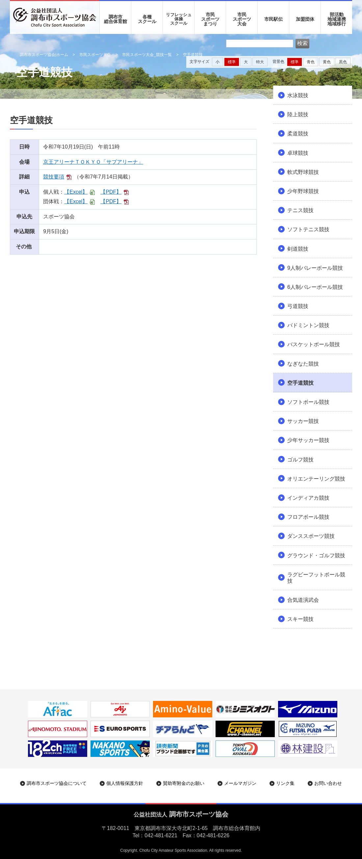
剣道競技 (297, 249)
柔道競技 (297, 133)
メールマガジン (240, 783)
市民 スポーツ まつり (210, 19)
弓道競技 (297, 306)
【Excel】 (76, 192)
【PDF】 (110, 192)
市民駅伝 (273, 19)
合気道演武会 (303, 600)
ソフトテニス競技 (308, 229)
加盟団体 (305, 19)
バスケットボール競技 (313, 344)
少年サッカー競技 (308, 440)
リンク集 (285, 783)
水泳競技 (297, 95)
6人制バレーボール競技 (315, 287)
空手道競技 (300, 383)
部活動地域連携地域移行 (336, 19)
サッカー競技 (303, 421)
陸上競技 (297, 114)
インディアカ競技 (308, 498)
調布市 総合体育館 (115, 19)
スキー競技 (300, 619)
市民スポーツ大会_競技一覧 (147, 54)
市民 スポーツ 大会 (242, 19)
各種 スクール (147, 19)
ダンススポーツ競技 (311, 536)
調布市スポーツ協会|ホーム (44, 54)
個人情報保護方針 (124, 783)
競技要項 (53, 177)
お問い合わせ (328, 783)
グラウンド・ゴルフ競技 (316, 555)
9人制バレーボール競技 (315, 268)
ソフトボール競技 (308, 402)
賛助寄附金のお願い (183, 783)
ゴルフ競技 (300, 459)
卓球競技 (297, 153)
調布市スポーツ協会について (57, 783)
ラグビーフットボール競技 (316, 578)
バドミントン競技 (308, 325)
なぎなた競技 (303, 364)
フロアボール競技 (308, 517)
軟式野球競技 (303, 172)
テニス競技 (300, 210)
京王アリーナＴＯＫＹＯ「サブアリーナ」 (93, 162)
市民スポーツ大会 (95, 54)
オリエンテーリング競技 (316, 479)
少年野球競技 (303, 191)
